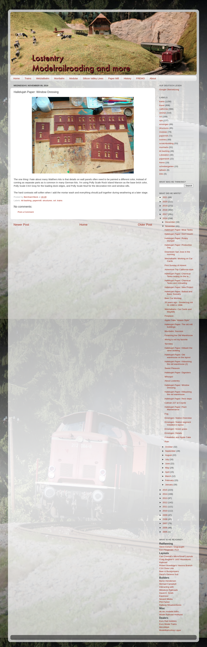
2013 (165, 498)
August (168, 455)
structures (47, 200)
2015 (165, 490)
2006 (165, 527)
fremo (162, 162)
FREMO (140, 78)
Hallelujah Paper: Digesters (178, 372)
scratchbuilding (166, 143)
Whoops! (169, 376)
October (169, 447)
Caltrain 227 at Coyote (175, 403)
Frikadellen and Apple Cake (178, 437)
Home (16, 78)
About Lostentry (172, 381)
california (163, 109)
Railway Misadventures (170, 605)
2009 (165, 515)
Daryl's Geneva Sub (168, 574)
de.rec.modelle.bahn (169, 611)
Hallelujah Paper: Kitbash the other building (178, 349)
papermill (37, 200)
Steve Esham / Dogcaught (171, 547)
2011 (165, 506)
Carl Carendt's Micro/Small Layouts (176, 556)
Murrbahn (59, 78)
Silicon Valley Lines (93, 78)
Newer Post (21, 224)
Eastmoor (163, 596)
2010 (165, 511)
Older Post (145, 224)
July (167, 459)
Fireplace (169, 316)
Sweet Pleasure (172, 368)
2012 (165, 502)
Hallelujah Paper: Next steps (178, 398)
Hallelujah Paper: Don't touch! (179, 234)
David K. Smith (166, 593)
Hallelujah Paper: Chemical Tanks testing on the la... (178, 274)
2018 (165, 210)
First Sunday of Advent (175, 265)
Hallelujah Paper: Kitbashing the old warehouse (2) (178, 362)
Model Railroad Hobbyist (171, 614)
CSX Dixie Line (166, 568)
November (170, 226)
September (170, 451)
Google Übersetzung (169, 89)
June (167, 463)
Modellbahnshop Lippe (170, 630)
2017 (165, 214)
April (167, 472)
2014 (165, 494)
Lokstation (164, 155)
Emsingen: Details (173, 433)
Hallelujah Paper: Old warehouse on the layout (177, 355)
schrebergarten (166, 166)
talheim (162, 170)
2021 (165, 197)
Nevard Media (166, 599)
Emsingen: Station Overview (178, 418)
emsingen (164, 124)
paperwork (164, 159)
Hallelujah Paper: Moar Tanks (179, 230)
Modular (73, 78)
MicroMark (164, 627)
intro (161, 174)
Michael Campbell (167, 584)
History (127, 78)
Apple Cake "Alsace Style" (177, 320)
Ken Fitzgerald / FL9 (169, 550)
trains (59, 200)
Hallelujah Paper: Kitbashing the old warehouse (178, 393)
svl (54, 200)
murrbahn (163, 147)
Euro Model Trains (168, 624)
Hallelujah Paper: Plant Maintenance (175, 408)
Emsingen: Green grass (176, 429)
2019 (165, 206)
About (153, 78)
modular (163, 132)
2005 (165, 532)
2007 (165, 523)
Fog (166, 414)
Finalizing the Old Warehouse (179, 335)
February (169, 480)
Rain (167, 441)
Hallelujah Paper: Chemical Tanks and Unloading (178, 281)
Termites (169, 344)
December (170, 222)
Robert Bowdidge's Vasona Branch (175, 565)
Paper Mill (113, 78)
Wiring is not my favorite (176, 339)
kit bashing (26, 200)
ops (161, 120)
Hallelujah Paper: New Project (179, 287)
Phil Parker (164, 602)
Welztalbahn (42, 78)
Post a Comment (26, 212)
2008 (165, 519)
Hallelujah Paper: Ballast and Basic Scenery (178, 292)
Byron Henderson (167, 581)
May (167, 468)
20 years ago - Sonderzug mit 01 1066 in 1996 (179, 303)
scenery (163, 139)
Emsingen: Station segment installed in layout (178, 423)
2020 (165, 201)
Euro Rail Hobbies (168, 621)
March (168, 476)
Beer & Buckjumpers (169, 571)
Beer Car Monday (173, 298)
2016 (165, 218)
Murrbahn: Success (174, 331)
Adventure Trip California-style (179, 269)
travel (161, 105)
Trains (28, 78)
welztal (162, 113)
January (169, 484)
